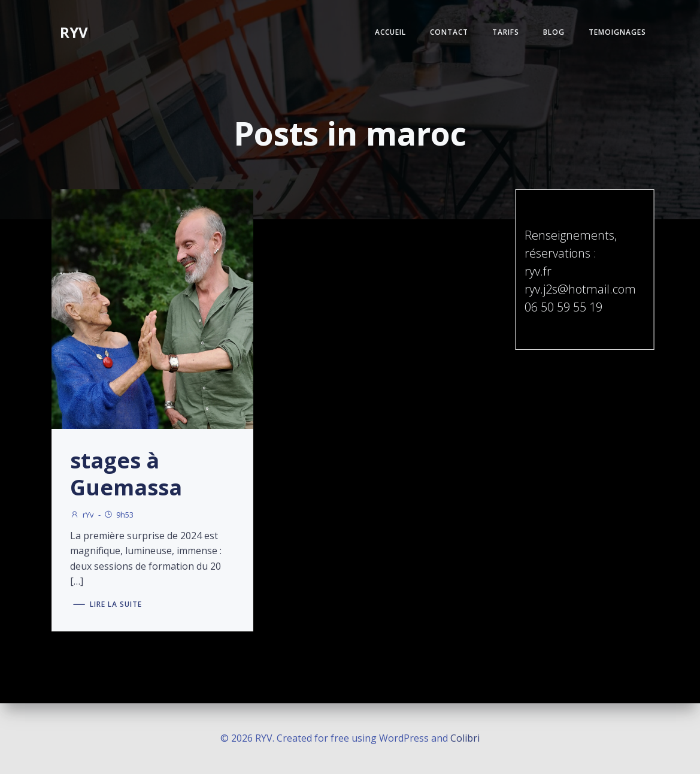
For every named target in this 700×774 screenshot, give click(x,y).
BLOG (554, 32)
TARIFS (505, 32)
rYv (82, 514)
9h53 (119, 514)
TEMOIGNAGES (617, 32)
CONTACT (449, 32)
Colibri (465, 738)
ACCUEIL (390, 32)
